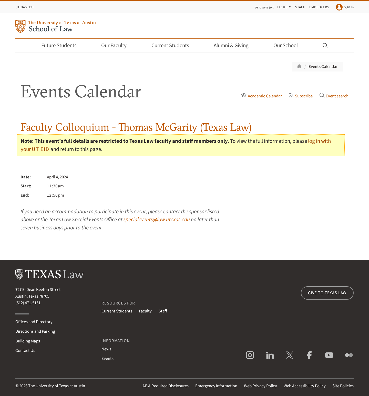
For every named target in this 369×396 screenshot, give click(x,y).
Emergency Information (216, 386)
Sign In (345, 7)
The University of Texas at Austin (56, 386)
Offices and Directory (34, 322)
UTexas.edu (24, 7)
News (106, 349)
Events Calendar (323, 67)
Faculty (284, 7)
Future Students (62, 45)
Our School (289, 45)
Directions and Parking (35, 331)
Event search (333, 96)
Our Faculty (117, 45)
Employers (319, 7)
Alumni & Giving (234, 45)
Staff (300, 7)
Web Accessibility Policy (305, 386)
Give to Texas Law (327, 293)
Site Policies (343, 386)
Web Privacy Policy (260, 386)
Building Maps (27, 341)
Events (107, 359)
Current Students (173, 45)
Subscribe (301, 96)
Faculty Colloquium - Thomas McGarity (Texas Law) (136, 127)
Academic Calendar (261, 96)
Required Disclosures (165, 386)
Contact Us (25, 351)
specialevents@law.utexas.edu (157, 219)
